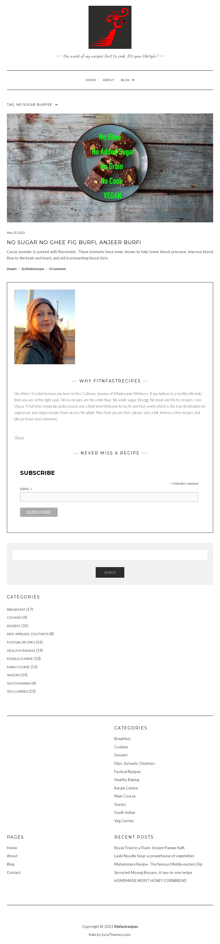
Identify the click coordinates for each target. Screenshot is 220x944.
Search (110, 572)
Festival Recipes (21, 642)
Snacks (13, 675)
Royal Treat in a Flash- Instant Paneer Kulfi (149, 847)
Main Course (18, 667)
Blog (127, 80)
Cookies (14, 617)
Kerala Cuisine (20, 658)
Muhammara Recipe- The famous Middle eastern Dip (158, 864)
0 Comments (57, 269)
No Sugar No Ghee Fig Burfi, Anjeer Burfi (74, 242)
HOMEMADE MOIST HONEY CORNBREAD (150, 880)
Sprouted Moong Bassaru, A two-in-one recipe (153, 872)
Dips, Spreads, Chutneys (27, 634)
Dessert (12, 269)
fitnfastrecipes (126, 926)
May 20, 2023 (16, 232)
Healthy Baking (21, 650)
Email (26, 489)
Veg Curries (17, 691)
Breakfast (16, 609)
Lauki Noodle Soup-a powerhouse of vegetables (154, 856)
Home (91, 80)
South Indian (19, 683)
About (108, 80)
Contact (13, 872)
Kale (92, 934)
